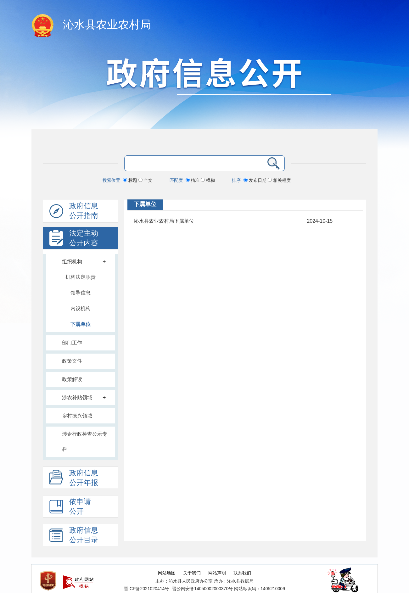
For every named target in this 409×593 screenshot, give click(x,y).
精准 (193, 180)
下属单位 (80, 324)
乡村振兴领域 (77, 415)
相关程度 (279, 180)
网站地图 (167, 573)
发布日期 (256, 180)
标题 (130, 180)
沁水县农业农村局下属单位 (164, 221)
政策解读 (72, 379)
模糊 (208, 180)
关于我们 (192, 573)
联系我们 (242, 573)
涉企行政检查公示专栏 (84, 441)
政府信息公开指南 (73, 212)
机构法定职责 (80, 277)
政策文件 (72, 361)
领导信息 (80, 292)
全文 (145, 180)
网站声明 (217, 573)
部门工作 (72, 342)
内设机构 (80, 308)
